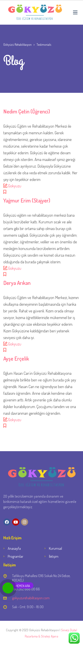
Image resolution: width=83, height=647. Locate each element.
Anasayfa (14, 548)
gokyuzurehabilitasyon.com (31, 598)
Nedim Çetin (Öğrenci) (26, 111)
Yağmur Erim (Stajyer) (26, 200)
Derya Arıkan (17, 282)
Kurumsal (55, 548)
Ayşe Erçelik (16, 358)
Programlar (15, 556)
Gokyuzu (14, 185)
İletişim (53, 556)
